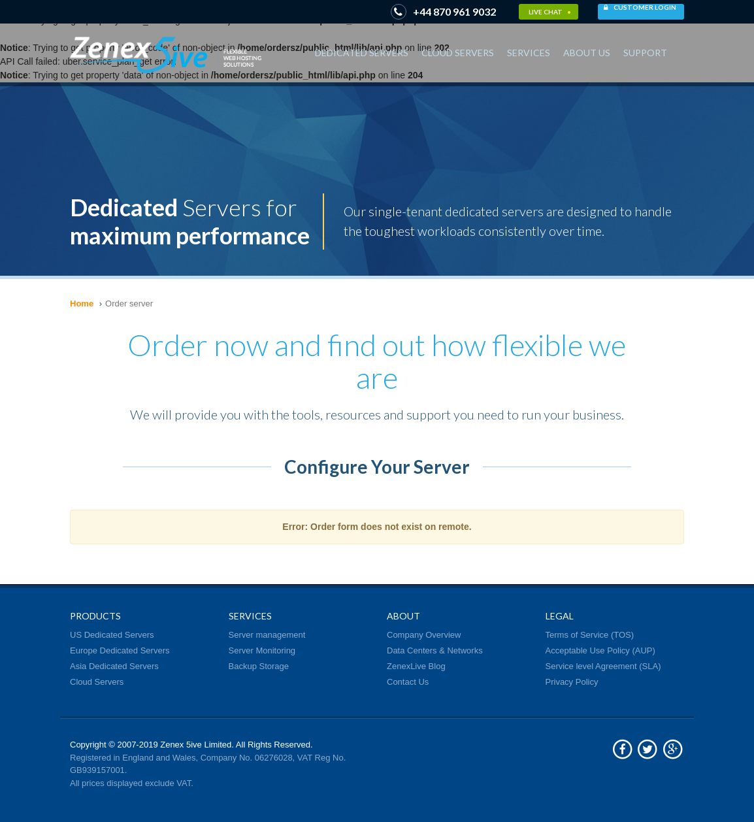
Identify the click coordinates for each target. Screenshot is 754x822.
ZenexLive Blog (416, 666)
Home (81, 303)
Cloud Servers (457, 52)
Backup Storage (259, 666)
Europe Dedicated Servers (119, 650)
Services (528, 52)
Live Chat (550, 12)
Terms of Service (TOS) (590, 635)
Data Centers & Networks (435, 650)
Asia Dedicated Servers (114, 666)
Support (645, 52)
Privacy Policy (572, 682)
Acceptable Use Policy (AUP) (600, 650)
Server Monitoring (262, 650)
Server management (267, 635)
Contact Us (408, 682)
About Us (586, 52)
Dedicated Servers (361, 52)
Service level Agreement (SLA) (603, 666)
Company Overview (424, 635)
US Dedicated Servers (112, 635)
